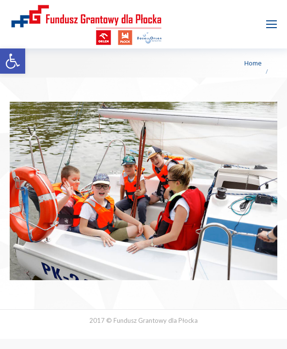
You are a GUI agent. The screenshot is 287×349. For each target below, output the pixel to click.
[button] (12, 61)
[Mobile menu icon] (271, 24)
